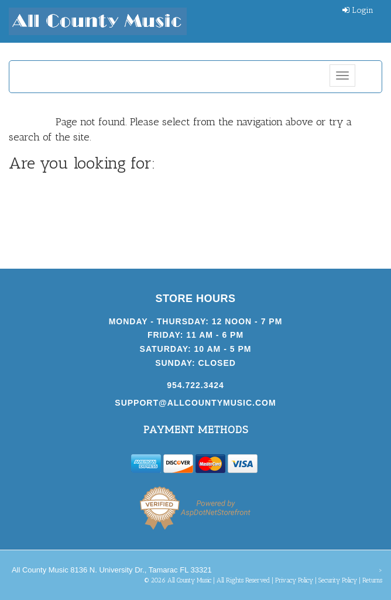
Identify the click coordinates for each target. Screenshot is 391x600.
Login (357, 10)
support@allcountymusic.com (195, 402)
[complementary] (306, 535)
